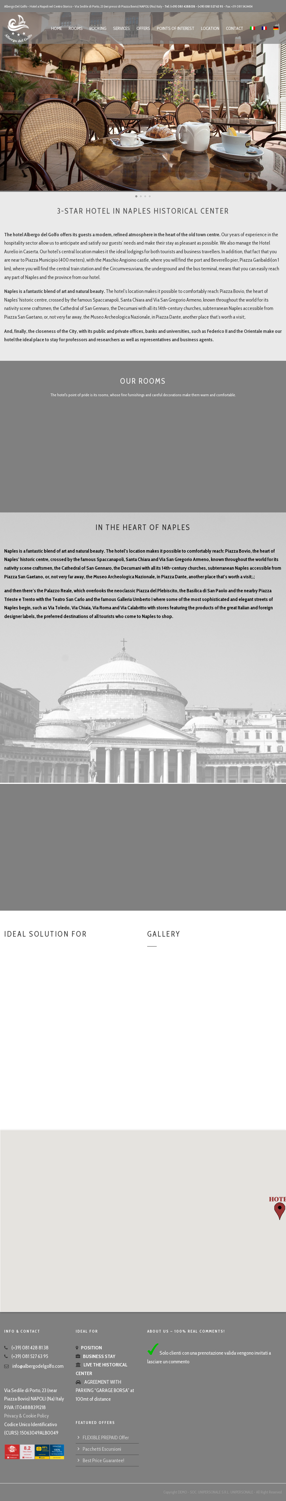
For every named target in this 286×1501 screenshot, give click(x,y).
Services (121, 28)
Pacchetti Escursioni (102, 1449)
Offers (143, 28)
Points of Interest (175, 28)
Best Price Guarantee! (103, 1460)
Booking (97, 28)
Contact (234, 28)
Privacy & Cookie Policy (26, 1416)
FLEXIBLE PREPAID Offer (106, 1438)
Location (210, 28)
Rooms (76, 28)
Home (56, 28)
